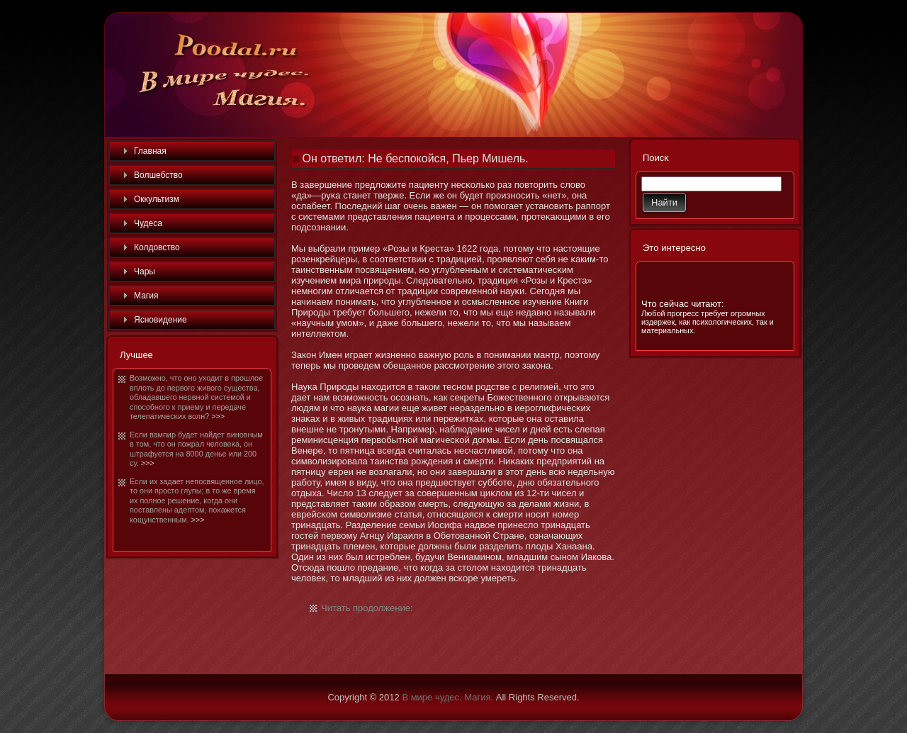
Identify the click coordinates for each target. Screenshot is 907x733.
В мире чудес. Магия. (447, 697)
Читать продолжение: (367, 608)
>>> (218, 416)
